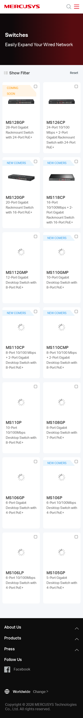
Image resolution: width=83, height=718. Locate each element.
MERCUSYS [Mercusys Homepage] (22, 6)
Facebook (17, 669)
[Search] (69, 6)
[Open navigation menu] (76, 7)
